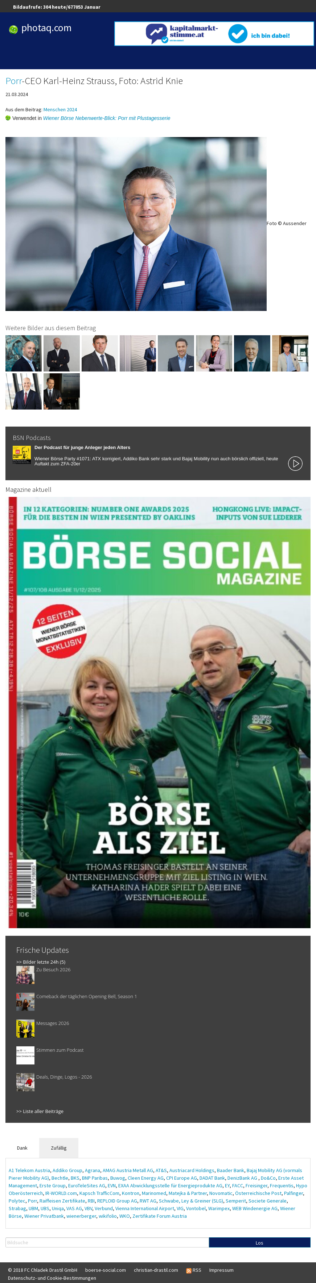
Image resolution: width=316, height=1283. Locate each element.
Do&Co (268, 1178)
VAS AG (74, 1208)
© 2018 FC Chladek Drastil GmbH (42, 1270)
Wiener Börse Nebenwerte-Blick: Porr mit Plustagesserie (107, 118)
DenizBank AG (242, 1178)
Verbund (104, 1208)
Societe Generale (268, 1200)
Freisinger (256, 1185)
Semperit (236, 1200)
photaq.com (46, 27)
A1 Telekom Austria (29, 1170)
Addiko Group (67, 1170)
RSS (193, 1270)
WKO (124, 1216)
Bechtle (60, 1178)
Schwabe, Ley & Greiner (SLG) (191, 1200)
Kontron (130, 1193)
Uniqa (58, 1208)
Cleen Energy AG (146, 1178)
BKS (75, 1178)
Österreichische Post (258, 1193)
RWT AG (148, 1200)
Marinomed (154, 1193)
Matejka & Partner (188, 1193)
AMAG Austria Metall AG (128, 1170)
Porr (13, 80)
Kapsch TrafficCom (99, 1193)
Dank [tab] (22, 1148)
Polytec (17, 1200)
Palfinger (293, 1193)
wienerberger (81, 1216)
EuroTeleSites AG (86, 1185)
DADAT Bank (212, 1178)
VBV (88, 1208)
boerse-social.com (105, 1270)
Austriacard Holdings (191, 1170)
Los (259, 1243)
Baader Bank (230, 1170)
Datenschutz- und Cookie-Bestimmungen (52, 1278)
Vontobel (196, 1208)
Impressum (221, 1270)
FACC (237, 1185)
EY (227, 1185)
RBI (91, 1200)
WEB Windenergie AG (255, 1208)
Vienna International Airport (144, 1208)
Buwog (117, 1178)
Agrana (92, 1170)
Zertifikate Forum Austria (159, 1216)
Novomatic (221, 1193)
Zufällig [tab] (59, 1148)
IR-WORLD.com (61, 1193)
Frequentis (282, 1185)
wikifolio (108, 1216)
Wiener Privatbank (44, 1216)
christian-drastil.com (156, 1270)
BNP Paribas (95, 1178)
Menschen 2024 (60, 109)
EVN (112, 1185)
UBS (45, 1208)
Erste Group (53, 1185)
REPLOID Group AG (117, 1200)
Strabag (17, 1208)
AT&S (161, 1170)
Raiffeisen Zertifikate (62, 1200)
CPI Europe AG (181, 1178)
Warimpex (219, 1208)
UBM (33, 1208)
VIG (180, 1208)
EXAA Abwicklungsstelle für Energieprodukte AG (170, 1185)
